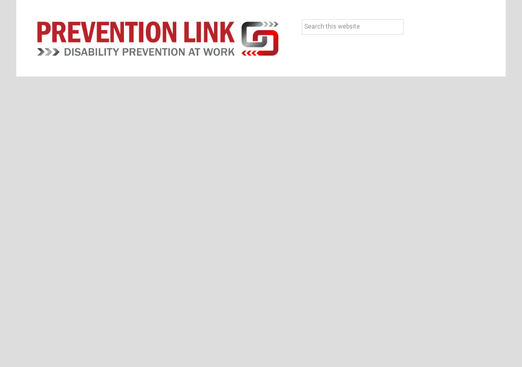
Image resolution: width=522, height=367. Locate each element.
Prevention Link (158, 38)
